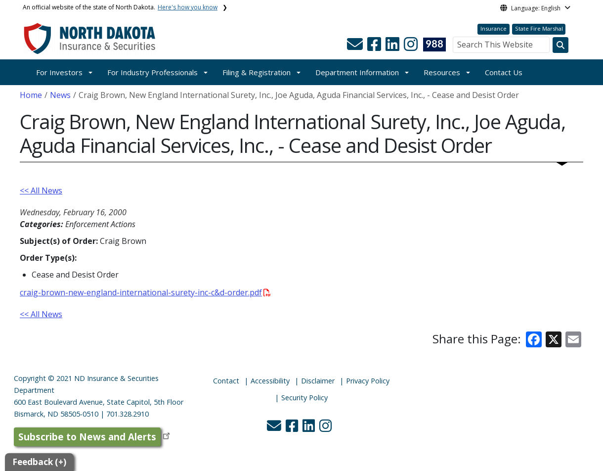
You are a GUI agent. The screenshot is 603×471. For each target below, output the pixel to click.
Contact (226, 380)
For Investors (59, 72)
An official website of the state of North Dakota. (120, 7)
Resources (442, 72)
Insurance (493, 28)
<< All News (41, 190)
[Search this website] (560, 45)
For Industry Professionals (152, 72)
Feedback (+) (39, 462)
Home (31, 95)
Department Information (357, 72)
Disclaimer (318, 380)
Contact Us (503, 72)
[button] (356, 47)
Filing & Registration (256, 72)
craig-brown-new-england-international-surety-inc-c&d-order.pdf (145, 292)
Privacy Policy (367, 380)
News (60, 95)
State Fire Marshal (539, 28)
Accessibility (270, 380)
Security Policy (304, 397)
